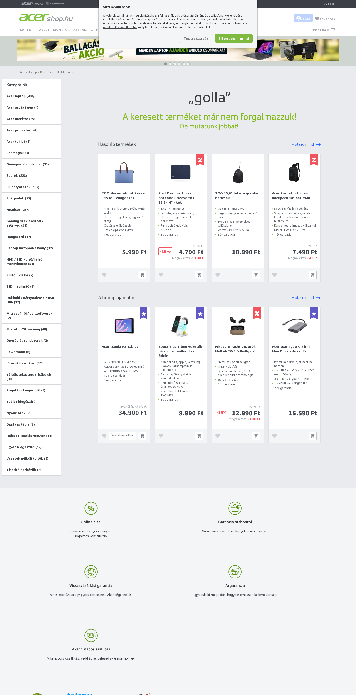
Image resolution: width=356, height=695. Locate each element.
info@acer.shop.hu (178, 628)
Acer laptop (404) (21, 96)
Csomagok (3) (18, 153)
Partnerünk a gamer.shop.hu (316, 661)
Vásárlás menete (234, 628)
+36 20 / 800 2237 (178, 635)
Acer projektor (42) (22, 130)
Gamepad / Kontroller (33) (28, 164)
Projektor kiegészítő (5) (26, 390)
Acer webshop (29, 72)
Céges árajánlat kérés (181, 648)
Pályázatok (230, 655)
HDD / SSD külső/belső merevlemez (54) (24, 261)
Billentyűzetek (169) (23, 187)
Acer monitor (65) (21, 119)
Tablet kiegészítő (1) (24, 401)
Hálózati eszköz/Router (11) (29, 435)
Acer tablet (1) (18, 141)
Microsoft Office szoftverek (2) (29, 315)
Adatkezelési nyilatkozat (240, 642)
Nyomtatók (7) (19, 413)
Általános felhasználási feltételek (246, 635)
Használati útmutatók (238, 648)
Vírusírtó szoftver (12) (25, 363)
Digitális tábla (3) (21, 424)
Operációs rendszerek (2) (27, 340)
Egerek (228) (17, 175)
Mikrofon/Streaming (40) (27, 329)
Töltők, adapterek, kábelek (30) (29, 376)
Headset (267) (18, 209)
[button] (165, 64)
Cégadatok (304, 642)
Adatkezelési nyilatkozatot (120, 27)
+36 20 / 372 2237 (178, 642)
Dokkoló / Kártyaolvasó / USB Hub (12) (30, 300)
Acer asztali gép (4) (22, 107)
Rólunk (301, 635)
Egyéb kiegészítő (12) (24, 447)
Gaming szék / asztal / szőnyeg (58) (25, 223)
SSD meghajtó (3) (21, 286)
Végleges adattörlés (237, 661)
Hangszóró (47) (19, 236)
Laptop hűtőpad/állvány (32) (30, 248)
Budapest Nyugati (309, 628)
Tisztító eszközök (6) (24, 470)
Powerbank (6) (18, 352)
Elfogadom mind (230, 39)
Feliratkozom (76, 649)
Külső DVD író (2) (20, 275)
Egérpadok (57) (19, 198)
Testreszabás (187, 39)
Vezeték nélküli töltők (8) (27, 458)
